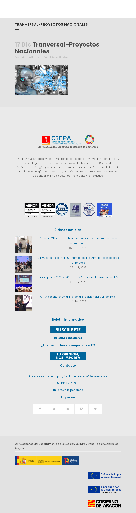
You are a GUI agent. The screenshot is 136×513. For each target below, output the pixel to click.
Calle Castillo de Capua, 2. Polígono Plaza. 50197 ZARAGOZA (69, 376)
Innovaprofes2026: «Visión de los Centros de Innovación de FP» (78, 277)
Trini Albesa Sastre (56, 57)
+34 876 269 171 (70, 383)
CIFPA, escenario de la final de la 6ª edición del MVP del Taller (78, 296)
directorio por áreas (70, 390)
